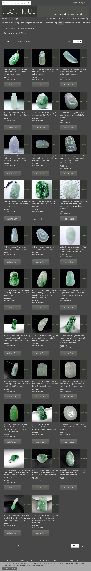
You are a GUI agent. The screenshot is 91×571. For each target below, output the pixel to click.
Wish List (60, 18)
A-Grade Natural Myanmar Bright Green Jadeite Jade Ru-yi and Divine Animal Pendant (16, 71)
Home (6, 28)
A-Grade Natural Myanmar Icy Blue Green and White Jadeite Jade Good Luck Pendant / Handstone (45, 472)
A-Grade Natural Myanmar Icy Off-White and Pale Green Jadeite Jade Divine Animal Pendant (45, 158)
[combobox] (16, 3)
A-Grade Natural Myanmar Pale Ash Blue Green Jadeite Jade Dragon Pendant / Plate (17, 204)
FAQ (71, 561)
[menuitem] (3, 23)
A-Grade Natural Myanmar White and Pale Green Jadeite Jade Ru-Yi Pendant (73, 115)
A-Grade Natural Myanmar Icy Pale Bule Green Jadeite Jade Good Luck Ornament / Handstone (73, 472)
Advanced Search (60, 561)
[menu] (45, 23)
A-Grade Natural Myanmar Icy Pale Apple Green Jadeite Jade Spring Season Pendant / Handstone (73, 292)
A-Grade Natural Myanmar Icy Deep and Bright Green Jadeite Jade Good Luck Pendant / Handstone (17, 338)
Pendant (14, 28)
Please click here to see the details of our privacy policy (26, 565)
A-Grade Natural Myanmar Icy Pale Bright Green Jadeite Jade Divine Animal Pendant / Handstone (73, 249)
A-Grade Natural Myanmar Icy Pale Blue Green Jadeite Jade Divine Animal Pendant (45, 71)
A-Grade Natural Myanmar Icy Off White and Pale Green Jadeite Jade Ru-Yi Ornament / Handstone (45, 383)
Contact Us (81, 561)
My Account (51, 18)
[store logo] (45, 11)
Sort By (69, 41)
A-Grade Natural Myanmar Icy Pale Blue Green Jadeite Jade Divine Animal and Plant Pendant (73, 71)
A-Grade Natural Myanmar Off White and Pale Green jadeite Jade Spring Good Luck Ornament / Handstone (73, 383)
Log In (68, 18)
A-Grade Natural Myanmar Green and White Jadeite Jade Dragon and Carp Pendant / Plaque (45, 204)
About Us (9, 561)
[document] (45, 566)
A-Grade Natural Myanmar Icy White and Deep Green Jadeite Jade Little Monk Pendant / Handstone (17, 383)
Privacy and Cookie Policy (40, 561)
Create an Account (79, 18)
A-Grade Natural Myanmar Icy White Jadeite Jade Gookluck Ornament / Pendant (73, 427)
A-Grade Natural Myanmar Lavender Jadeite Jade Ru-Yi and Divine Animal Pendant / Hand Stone (17, 158)
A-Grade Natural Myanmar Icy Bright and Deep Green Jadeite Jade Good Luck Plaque (17, 292)
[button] (84, 3)
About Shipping (22, 561)
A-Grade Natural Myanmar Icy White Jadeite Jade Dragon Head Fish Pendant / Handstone (45, 338)
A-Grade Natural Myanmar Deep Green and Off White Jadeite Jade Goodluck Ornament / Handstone (44, 427)
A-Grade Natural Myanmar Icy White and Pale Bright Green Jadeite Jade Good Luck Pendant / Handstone (17, 518)
